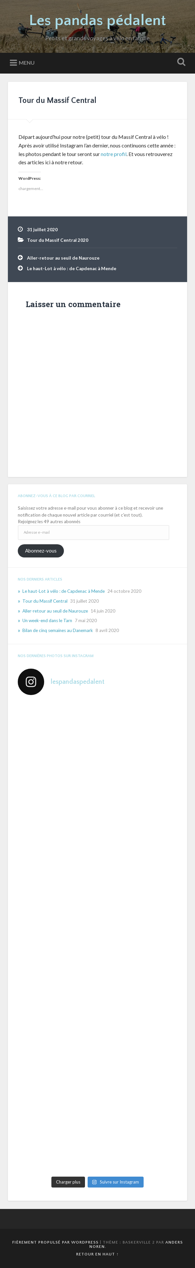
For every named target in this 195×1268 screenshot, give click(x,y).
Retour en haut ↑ (97, 1254)
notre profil (113, 154)
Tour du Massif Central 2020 (57, 240)
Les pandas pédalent (97, 20)
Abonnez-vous (41, 551)
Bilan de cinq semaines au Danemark (57, 630)
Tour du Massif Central (57, 100)
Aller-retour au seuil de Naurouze (63, 258)
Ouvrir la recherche (180, 62)
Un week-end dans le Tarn (47, 620)
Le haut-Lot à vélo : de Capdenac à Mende (71, 268)
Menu (27, 62)
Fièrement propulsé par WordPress (55, 1242)
